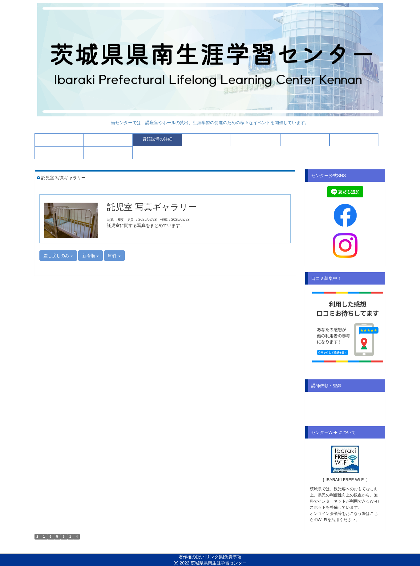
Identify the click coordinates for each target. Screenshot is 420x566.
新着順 (90, 255)
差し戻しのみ (58, 255)
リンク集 (214, 556)
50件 (114, 255)
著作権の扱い (191, 556)
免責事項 (232, 556)
